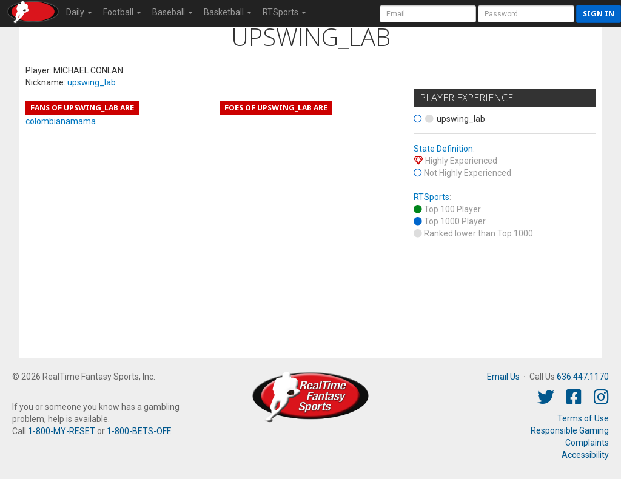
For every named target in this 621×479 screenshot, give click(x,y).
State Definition (443, 148)
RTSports (431, 197)
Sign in (598, 13)
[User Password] (526, 13)
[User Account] (428, 13)
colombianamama (60, 121)
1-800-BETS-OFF (138, 431)
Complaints (587, 442)
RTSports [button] (284, 12)
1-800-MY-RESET (61, 431)
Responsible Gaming (570, 430)
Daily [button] (79, 12)
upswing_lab (91, 82)
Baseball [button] (172, 12)
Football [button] (122, 12)
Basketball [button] (228, 12)
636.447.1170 (583, 376)
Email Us (503, 376)
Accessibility (585, 455)
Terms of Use (583, 418)
